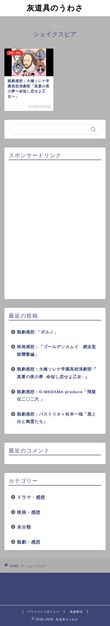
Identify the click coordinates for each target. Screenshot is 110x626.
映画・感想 (28, 512)
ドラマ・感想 (31, 497)
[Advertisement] (55, 230)
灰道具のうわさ (55, 7)
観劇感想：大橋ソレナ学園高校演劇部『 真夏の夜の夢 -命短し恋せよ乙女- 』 (56, 373)
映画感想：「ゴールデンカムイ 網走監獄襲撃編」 (56, 351)
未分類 (24, 526)
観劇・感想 (28, 541)
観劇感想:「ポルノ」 (37, 332)
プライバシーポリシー (43, 611)
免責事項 (76, 611)
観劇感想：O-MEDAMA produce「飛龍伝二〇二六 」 (56, 396)
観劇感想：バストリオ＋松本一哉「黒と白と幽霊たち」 (56, 418)
